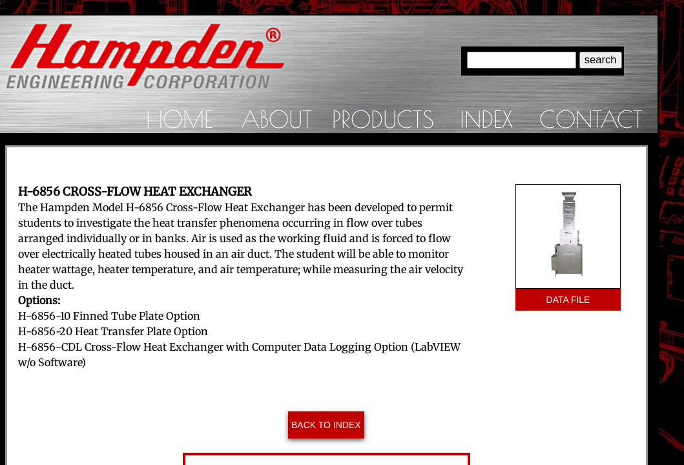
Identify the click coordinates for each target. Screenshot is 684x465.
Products (383, 118)
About (276, 118)
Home (179, 118)
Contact (591, 118)
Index (486, 118)
